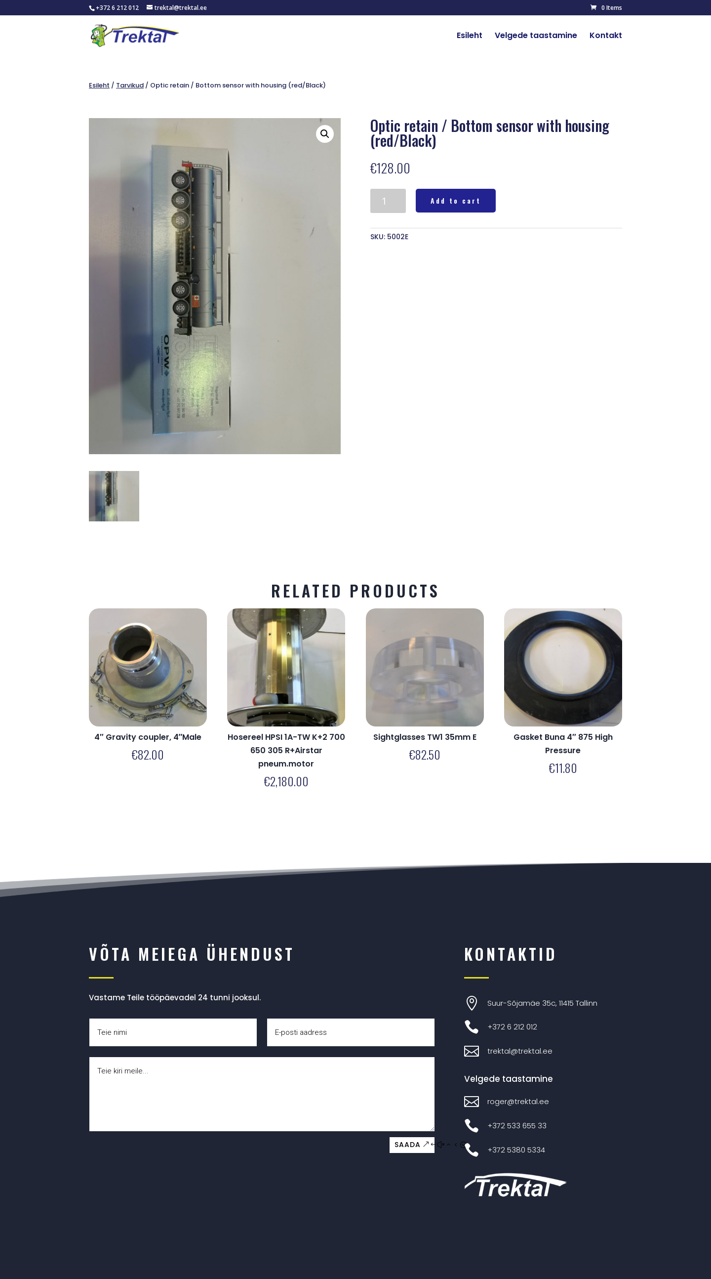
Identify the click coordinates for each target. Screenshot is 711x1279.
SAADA (408, 1145)
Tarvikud (130, 85)
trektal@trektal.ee (520, 1051)
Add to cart (456, 200)
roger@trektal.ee (518, 1101)
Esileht (469, 36)
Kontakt (606, 36)
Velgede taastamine (536, 36)
